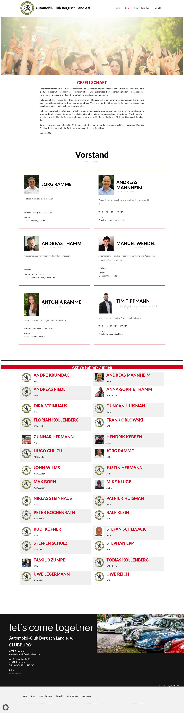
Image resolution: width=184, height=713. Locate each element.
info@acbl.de (15, 673)
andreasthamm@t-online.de (43, 277)
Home (117, 8)
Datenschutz (72, 696)
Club (127, 8)
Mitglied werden (141, 8)
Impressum (86, 696)
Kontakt (157, 8)
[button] (4, 46)
